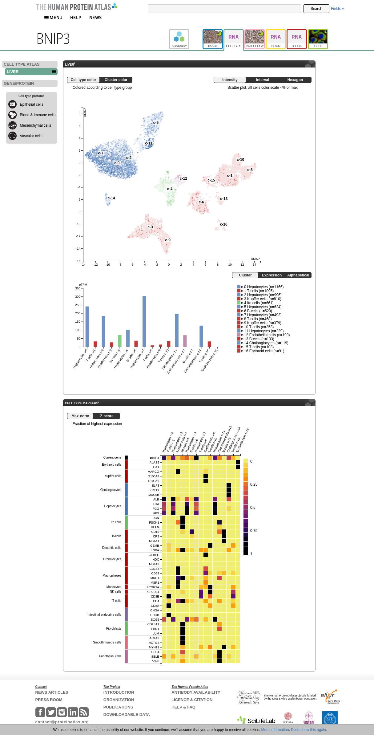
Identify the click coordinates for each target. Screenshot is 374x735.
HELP (75, 17)
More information (275, 730)
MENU (53, 17)
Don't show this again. (309, 730)
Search (316, 8)
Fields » (337, 8)
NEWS (95, 17)
